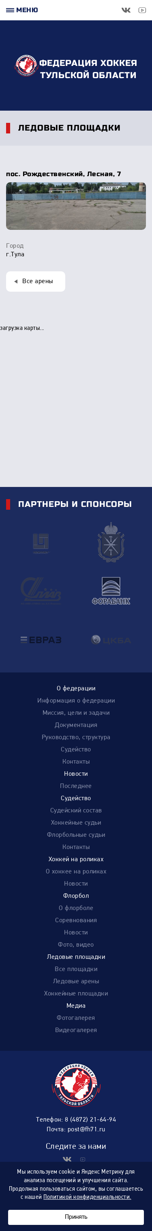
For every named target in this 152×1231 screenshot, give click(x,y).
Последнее (76, 786)
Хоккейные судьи (76, 823)
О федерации (76, 688)
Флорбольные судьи (76, 835)
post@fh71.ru (86, 1129)
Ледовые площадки (76, 957)
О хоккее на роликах (76, 872)
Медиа (76, 1006)
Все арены (37, 281)
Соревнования (76, 920)
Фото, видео (76, 945)
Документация (76, 725)
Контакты (76, 762)
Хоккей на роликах (76, 859)
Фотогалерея (76, 1018)
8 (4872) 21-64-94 (90, 1120)
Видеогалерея (76, 1030)
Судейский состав (76, 811)
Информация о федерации (76, 701)
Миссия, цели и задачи (76, 713)
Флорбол (76, 896)
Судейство (76, 749)
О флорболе (76, 908)
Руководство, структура (76, 737)
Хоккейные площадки (76, 994)
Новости (76, 774)
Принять (76, 1217)
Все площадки (76, 969)
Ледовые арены (76, 981)
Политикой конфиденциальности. (87, 1197)
